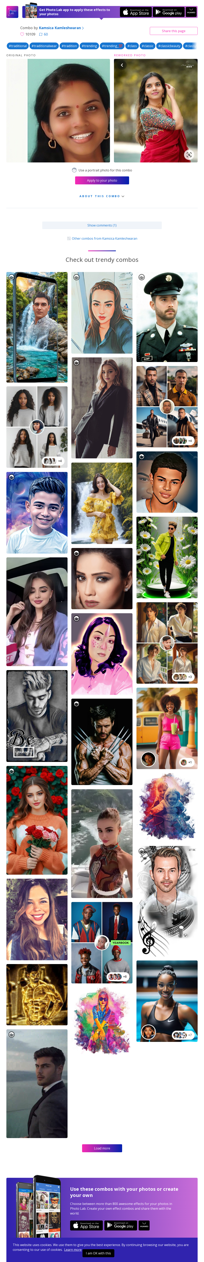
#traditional (18, 46)
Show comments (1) (102, 225)
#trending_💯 (112, 46)
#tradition (69, 46)
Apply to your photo (102, 180)
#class (132, 46)
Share (173, 31)
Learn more (73, 1249)
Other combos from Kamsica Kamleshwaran (102, 238)
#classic (147, 46)
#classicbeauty (169, 46)
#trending (89, 46)
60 (43, 34)
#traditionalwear (44, 46)
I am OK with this (98, 1253)
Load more (102, 1148)
